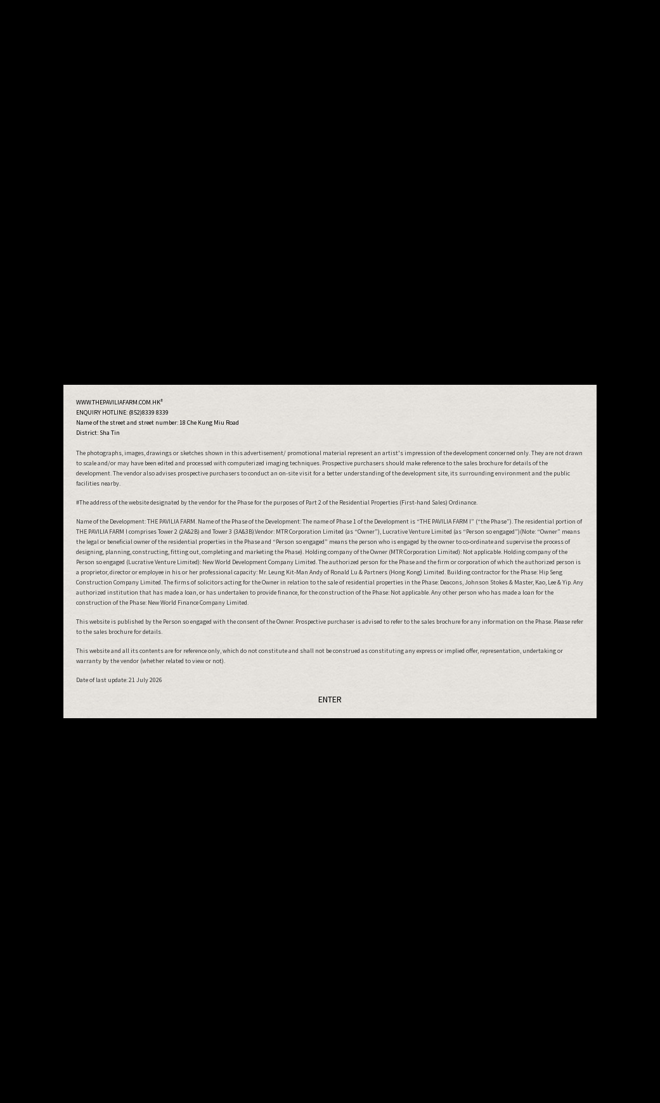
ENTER (330, 699)
